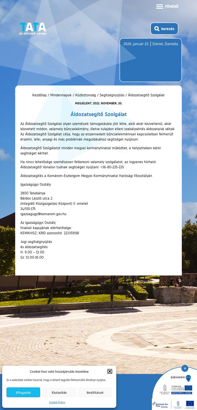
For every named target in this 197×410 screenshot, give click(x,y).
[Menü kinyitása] (167, 6)
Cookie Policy (57, 402)
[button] (110, 371)
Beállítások (95, 392)
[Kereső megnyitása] (164, 29)
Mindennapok (61, 95)
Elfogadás (23, 392)
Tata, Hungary (147, 62)
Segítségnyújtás (112, 95)
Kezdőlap (40, 95)
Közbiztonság (85, 95)
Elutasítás (59, 392)
